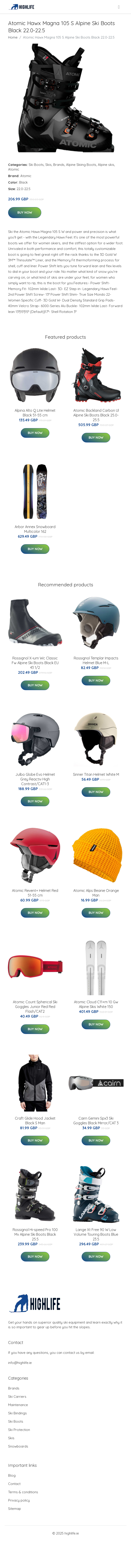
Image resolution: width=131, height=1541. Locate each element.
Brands (58, 165)
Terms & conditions (23, 1492)
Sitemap (14, 1508)
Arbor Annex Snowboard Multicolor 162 (35, 529)
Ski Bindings (17, 1413)
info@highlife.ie (20, 1363)
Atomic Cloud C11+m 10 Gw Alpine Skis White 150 (96, 1004)
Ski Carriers (17, 1396)
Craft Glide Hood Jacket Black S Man (35, 1120)
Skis (48, 165)
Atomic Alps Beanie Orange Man (96, 892)
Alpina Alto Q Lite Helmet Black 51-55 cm (35, 412)
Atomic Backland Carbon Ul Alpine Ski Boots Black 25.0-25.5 (96, 415)
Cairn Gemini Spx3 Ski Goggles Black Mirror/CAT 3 (96, 1120)
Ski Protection (19, 1430)
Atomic (13, 169)
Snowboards (18, 1446)
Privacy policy (19, 1500)
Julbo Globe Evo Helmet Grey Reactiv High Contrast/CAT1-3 (35, 779)
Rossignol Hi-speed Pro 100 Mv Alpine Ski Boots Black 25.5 (35, 1234)
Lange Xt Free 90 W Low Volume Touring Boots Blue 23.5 (96, 1234)
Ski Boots (36, 165)
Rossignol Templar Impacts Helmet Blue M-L (96, 660)
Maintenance (18, 1405)
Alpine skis (106, 165)
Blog (12, 1475)
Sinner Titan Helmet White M (96, 774)
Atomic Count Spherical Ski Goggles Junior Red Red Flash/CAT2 (35, 1007)
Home (13, 37)
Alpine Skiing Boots (81, 165)
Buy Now (24, 212)
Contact (14, 1484)
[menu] (119, 7)
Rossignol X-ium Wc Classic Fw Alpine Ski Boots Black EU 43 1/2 (35, 663)
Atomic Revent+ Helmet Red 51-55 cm (35, 892)
